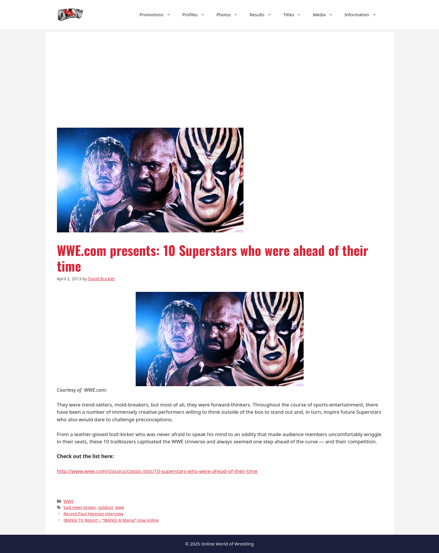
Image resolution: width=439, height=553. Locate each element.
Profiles (196, 14)
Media (326, 14)
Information (363, 14)
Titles (295, 14)
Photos (230, 14)
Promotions (158, 14)
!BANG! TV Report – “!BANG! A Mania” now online (111, 520)
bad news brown (80, 507)
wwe (119, 507)
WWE (69, 501)
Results (263, 14)
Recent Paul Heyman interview (93, 513)
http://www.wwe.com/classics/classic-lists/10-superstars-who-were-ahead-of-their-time (157, 471)
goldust (105, 507)
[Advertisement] (219, 72)
